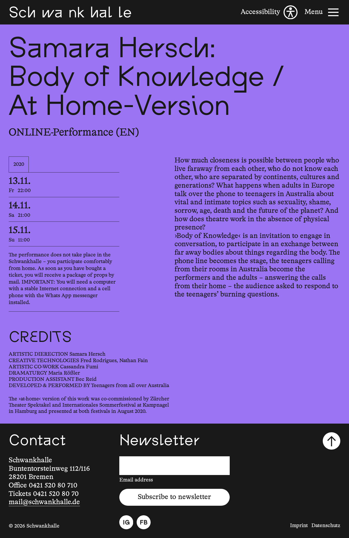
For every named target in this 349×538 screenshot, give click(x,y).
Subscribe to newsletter (174, 497)
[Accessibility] (269, 12)
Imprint (299, 525)
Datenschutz (325, 525)
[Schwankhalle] (70, 12)
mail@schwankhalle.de (44, 502)
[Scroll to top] (331, 441)
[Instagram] (126, 522)
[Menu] (322, 12)
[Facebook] (144, 522)
